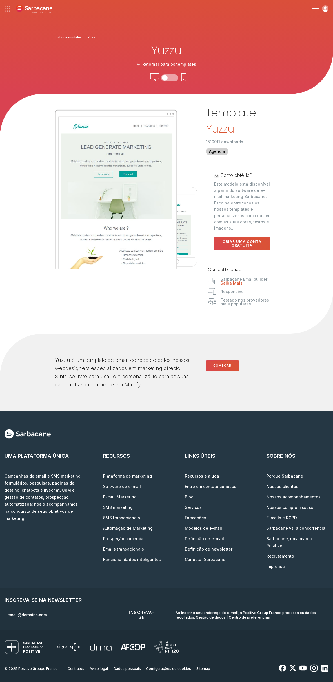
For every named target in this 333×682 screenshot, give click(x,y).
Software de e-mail (122, 486)
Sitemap (203, 668)
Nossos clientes (282, 486)
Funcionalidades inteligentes (132, 559)
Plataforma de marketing (127, 476)
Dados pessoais (127, 668)
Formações (195, 517)
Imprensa (276, 566)
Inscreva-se (141, 615)
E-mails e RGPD (282, 517)
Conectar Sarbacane (205, 559)
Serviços (193, 507)
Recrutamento (280, 556)
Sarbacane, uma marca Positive (289, 542)
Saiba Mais (232, 283)
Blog (189, 496)
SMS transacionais (121, 517)
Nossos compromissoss (290, 507)
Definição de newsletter (208, 549)
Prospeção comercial (124, 538)
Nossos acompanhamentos (294, 496)
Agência (217, 151)
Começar (222, 366)
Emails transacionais (123, 549)
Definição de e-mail (204, 538)
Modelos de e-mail (203, 528)
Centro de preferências (249, 617)
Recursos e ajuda (202, 476)
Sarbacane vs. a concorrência (296, 528)
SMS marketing (118, 507)
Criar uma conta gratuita (242, 243)
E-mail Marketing (120, 496)
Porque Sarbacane (285, 476)
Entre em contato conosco (210, 486)
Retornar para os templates (166, 64)
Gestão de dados (211, 617)
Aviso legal (99, 668)
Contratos (76, 668)
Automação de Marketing (128, 528)
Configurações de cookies (168, 668)
